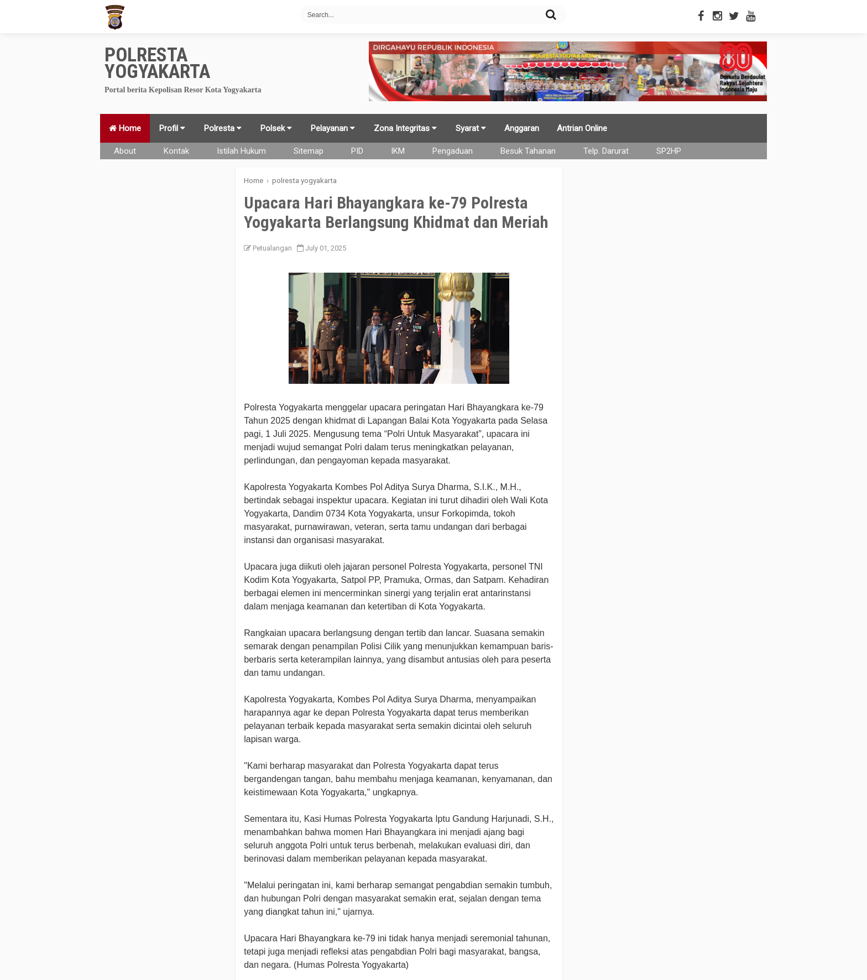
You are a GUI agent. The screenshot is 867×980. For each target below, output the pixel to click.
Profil (172, 128)
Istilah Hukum (241, 151)
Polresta (223, 128)
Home (125, 128)
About (125, 151)
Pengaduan (452, 151)
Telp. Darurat (606, 151)
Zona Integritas (405, 128)
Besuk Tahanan (528, 151)
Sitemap (308, 151)
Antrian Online (582, 128)
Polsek (276, 128)
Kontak (176, 151)
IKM (398, 151)
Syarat (471, 128)
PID (357, 151)
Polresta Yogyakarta (157, 63)
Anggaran (521, 128)
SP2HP (668, 151)
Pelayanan (333, 128)
